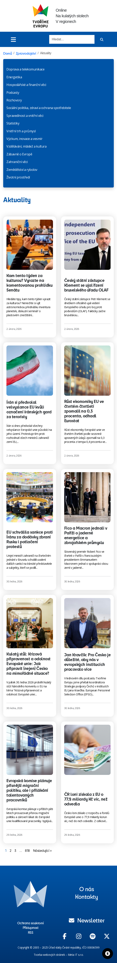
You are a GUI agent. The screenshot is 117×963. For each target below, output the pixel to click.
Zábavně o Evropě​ (19, 154)
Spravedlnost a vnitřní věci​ (24, 115)
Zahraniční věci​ (17, 162)
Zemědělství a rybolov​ (21, 169)
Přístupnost (31, 927)
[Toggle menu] (13, 39)
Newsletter (87, 920)
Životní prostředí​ (18, 177)
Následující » (42, 850)
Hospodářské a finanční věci (26, 85)
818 (27, 850)
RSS (30, 932)
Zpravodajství (26, 53)
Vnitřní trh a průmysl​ (21, 131)
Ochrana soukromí (30, 922)
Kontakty (86, 896)
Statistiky (12, 123)
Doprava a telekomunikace (25, 69)
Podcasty (12, 92)
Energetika (14, 77)
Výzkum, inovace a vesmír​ (24, 139)
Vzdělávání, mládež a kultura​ (26, 146)
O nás (86, 889)
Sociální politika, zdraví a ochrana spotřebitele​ (38, 108)
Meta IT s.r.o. (75, 955)
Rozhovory (14, 100)
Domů (7, 53)
